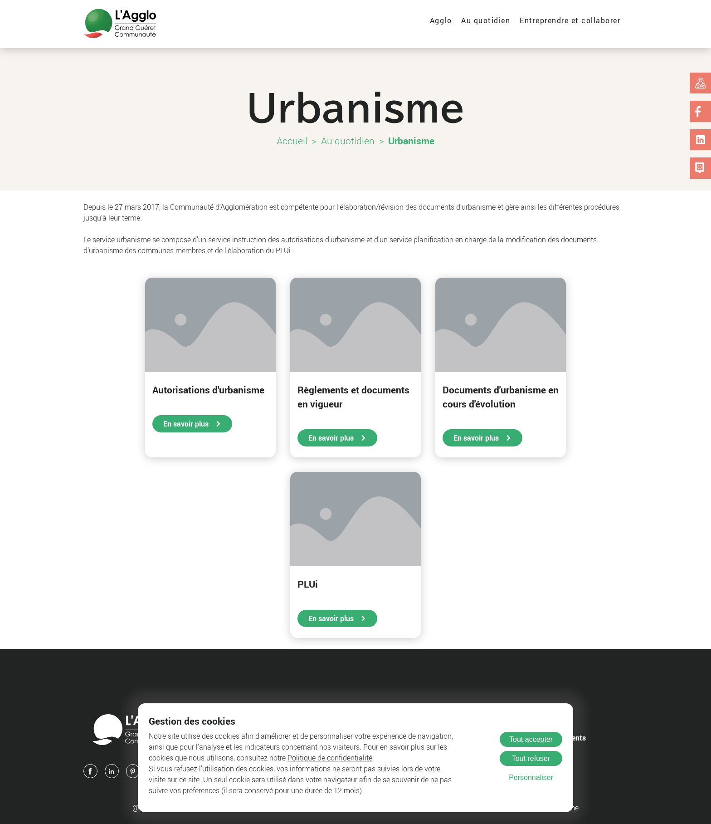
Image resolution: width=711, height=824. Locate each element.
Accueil (292, 140)
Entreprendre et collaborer (570, 20)
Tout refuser (531, 758)
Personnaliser (531, 777)
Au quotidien (485, 20)
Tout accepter (531, 739)
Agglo (441, 20)
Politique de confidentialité (329, 758)
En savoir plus (192, 424)
